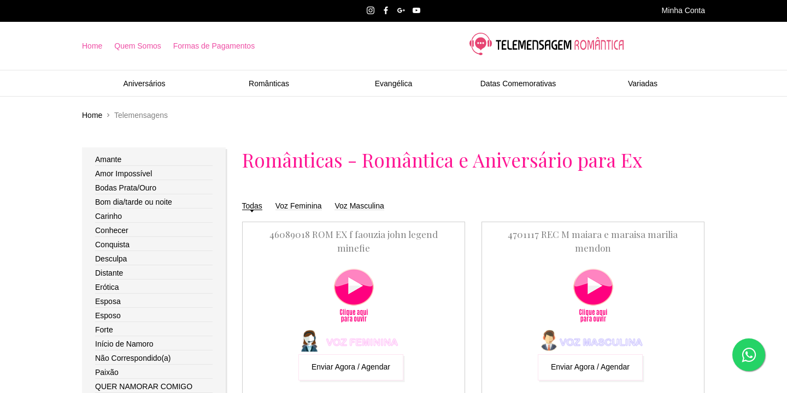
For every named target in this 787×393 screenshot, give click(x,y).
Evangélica (394, 83)
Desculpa (111, 258)
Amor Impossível (123, 173)
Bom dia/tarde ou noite (133, 202)
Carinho (108, 216)
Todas (252, 205)
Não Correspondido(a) (133, 358)
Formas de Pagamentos (214, 45)
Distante (109, 273)
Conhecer (111, 230)
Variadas (642, 83)
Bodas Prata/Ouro (125, 187)
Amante (108, 159)
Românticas (269, 83)
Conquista (112, 244)
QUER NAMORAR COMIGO (143, 386)
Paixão (107, 372)
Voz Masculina (359, 205)
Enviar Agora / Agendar (351, 366)
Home (92, 45)
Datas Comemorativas (518, 83)
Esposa (108, 301)
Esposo (108, 315)
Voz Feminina (298, 205)
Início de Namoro (124, 344)
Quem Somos (137, 45)
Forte (104, 329)
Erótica (107, 287)
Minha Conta (683, 10)
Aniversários (144, 83)
